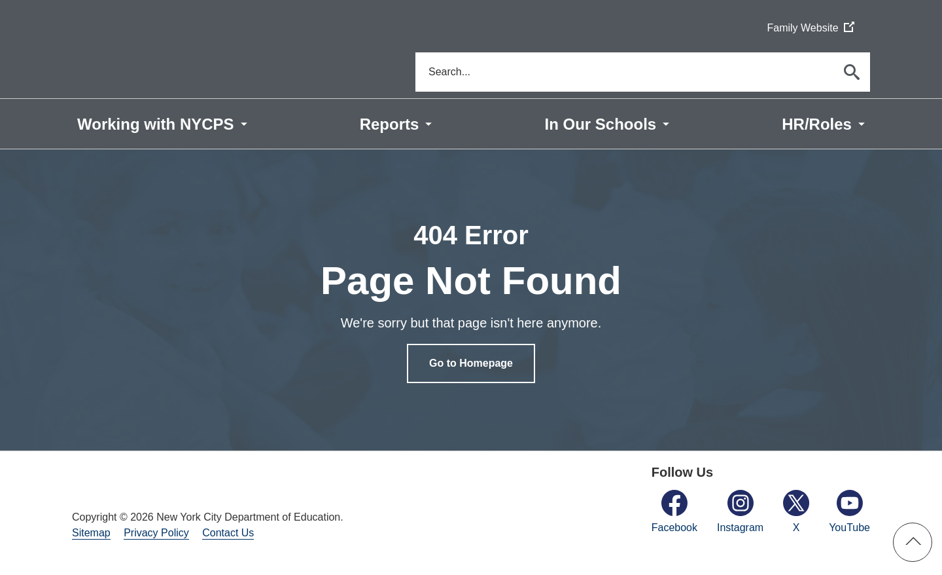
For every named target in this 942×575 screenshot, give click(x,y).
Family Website (810, 28)
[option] (471, 300)
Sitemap (91, 532)
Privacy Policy (156, 532)
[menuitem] (162, 124)
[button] (912, 542)
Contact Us (228, 532)
